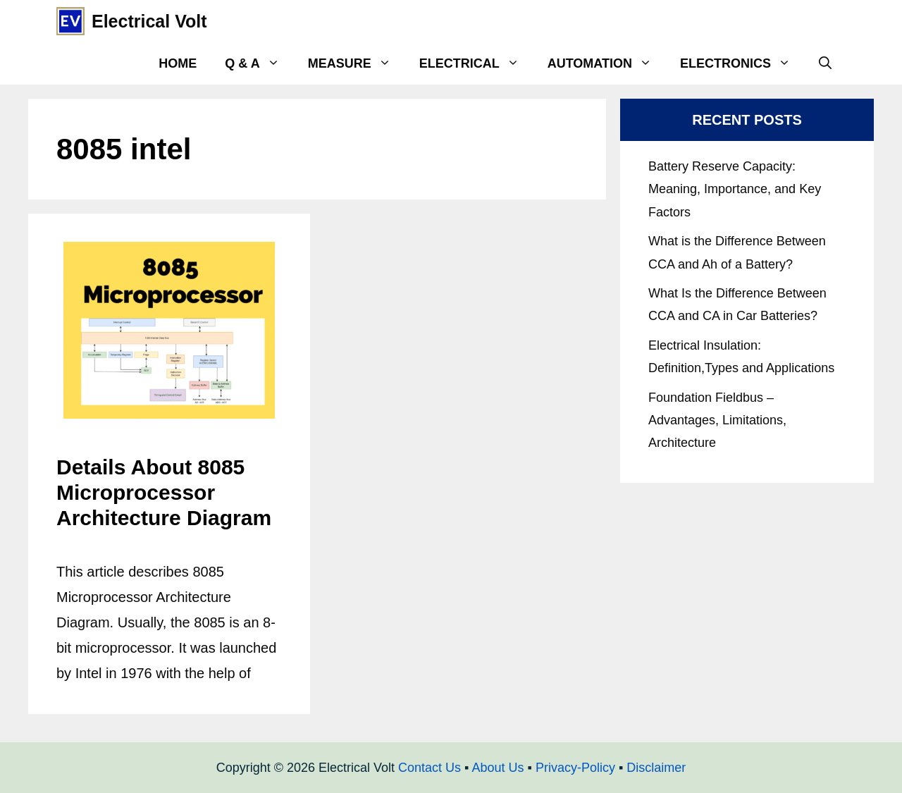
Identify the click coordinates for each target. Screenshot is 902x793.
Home (178, 63)
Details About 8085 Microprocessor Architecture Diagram (163, 492)
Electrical (476, 63)
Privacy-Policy (575, 768)
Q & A (259, 63)
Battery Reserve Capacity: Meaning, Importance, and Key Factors (734, 189)
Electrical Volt (149, 21)
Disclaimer (656, 768)
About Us (497, 768)
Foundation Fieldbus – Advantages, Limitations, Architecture (717, 420)
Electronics (742, 63)
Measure (356, 63)
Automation (607, 63)
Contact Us (429, 768)
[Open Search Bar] (825, 63)
